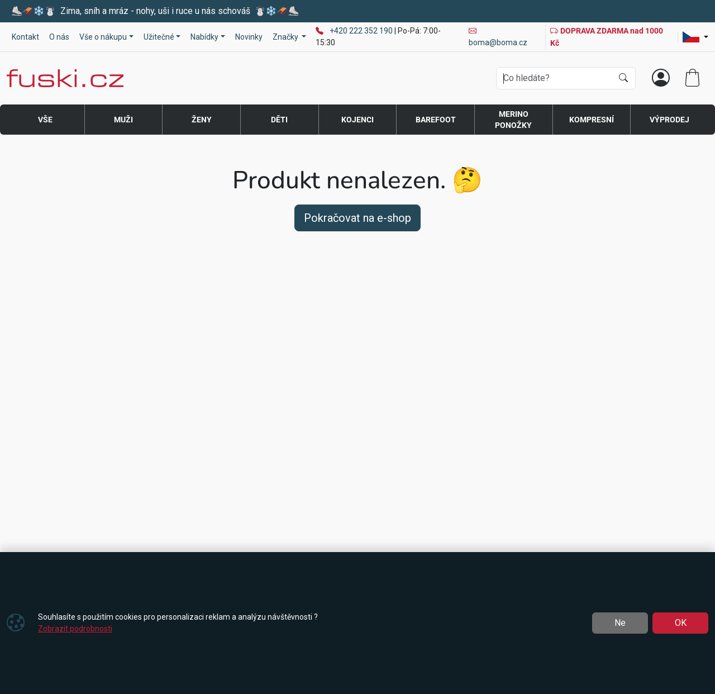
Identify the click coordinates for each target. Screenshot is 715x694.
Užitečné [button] (159, 36)
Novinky (249, 36)
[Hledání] (554, 78)
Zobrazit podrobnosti (75, 628)
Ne (620, 622)
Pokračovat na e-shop (357, 218)
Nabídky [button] (204, 36)
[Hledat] (623, 78)
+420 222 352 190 (362, 30)
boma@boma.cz (498, 36)
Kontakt (25, 36)
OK (681, 622)
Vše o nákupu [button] (103, 36)
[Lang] (695, 36)
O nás (59, 36)
